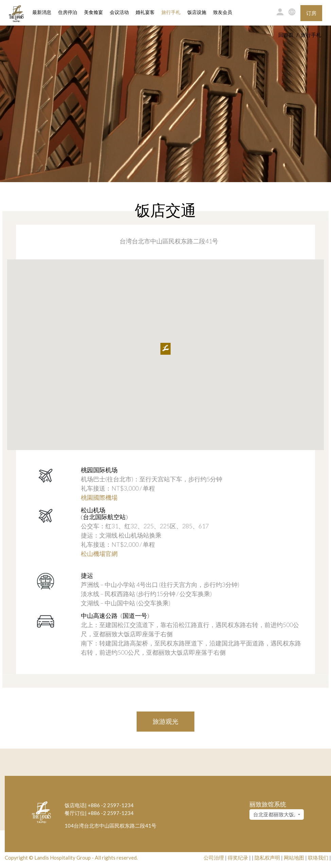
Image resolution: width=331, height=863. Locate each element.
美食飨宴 (93, 12)
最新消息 (41, 12)
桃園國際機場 (99, 497)
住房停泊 (67, 12)
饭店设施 (196, 12)
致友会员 (222, 12)
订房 (311, 13)
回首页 (286, 35)
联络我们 (318, 857)
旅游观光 (165, 721)
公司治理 (214, 857)
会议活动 (119, 12)
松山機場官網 (99, 553)
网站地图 (294, 857)
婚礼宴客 (145, 12)
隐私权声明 (267, 857)
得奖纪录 (238, 857)
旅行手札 (170, 12)
